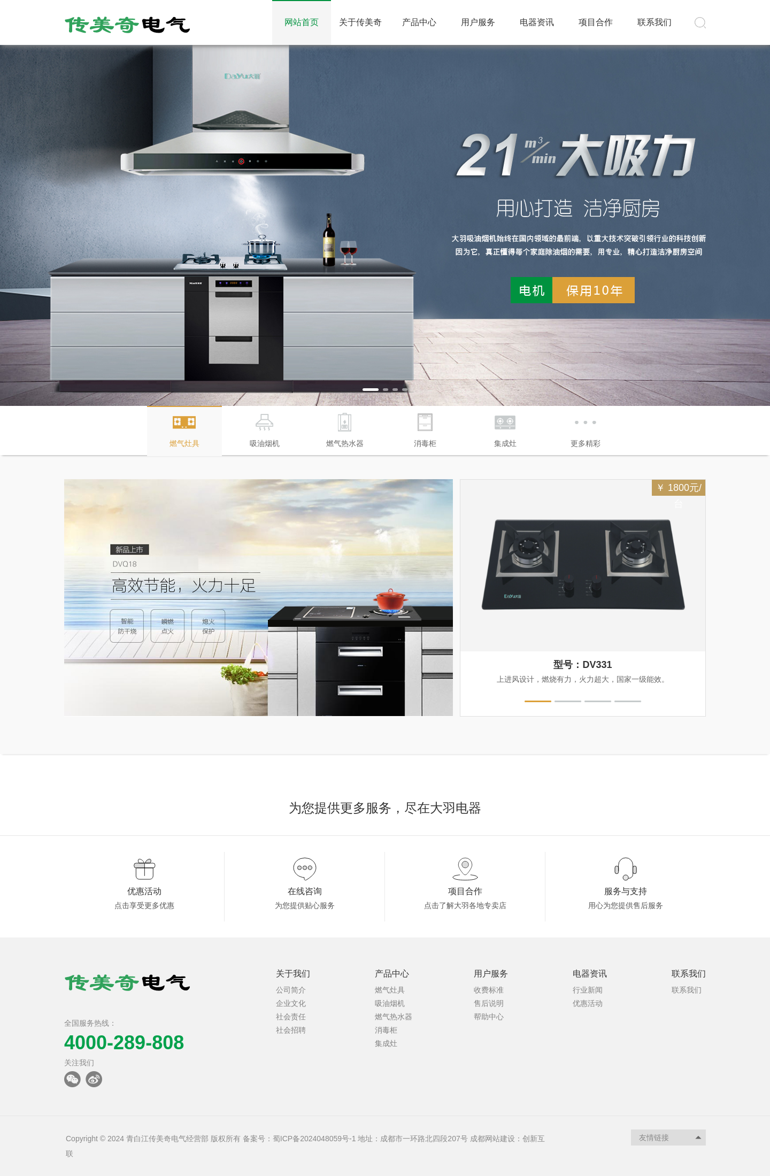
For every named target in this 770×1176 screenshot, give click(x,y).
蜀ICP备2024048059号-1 (314, 1138)
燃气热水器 (393, 1016)
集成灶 (386, 1043)
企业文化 (291, 1003)
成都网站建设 (492, 1138)
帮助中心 (489, 1016)
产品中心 (419, 22)
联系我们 (654, 22)
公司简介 (291, 990)
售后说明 (489, 1003)
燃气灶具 (390, 990)
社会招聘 (291, 1030)
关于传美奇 (360, 22)
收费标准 (489, 990)
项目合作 (596, 22)
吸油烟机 (390, 1003)
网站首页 (301, 22)
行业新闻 (588, 990)
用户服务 (478, 22)
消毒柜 (386, 1030)
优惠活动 (588, 1003)
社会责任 (291, 1016)
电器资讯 (537, 22)
